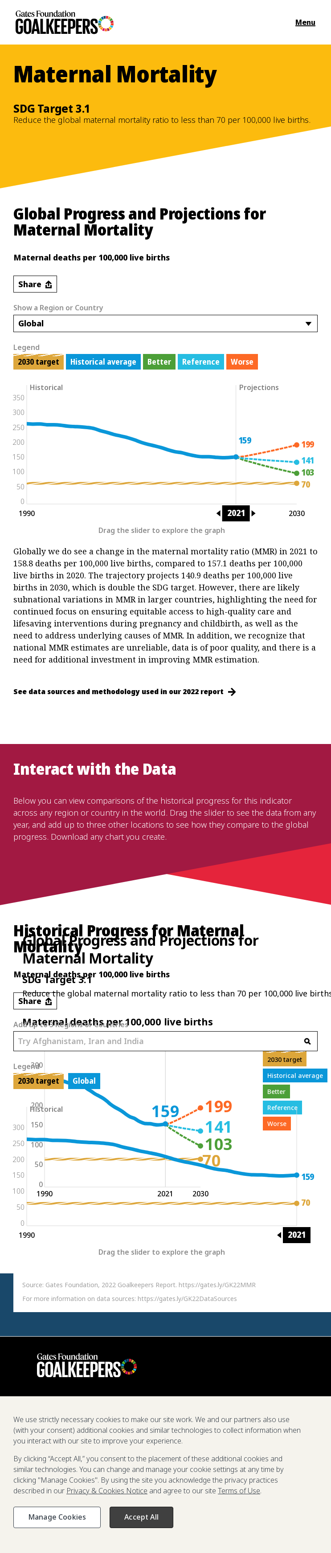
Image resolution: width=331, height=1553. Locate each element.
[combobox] (165, 323)
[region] (165, 1474)
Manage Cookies (57, 1517)
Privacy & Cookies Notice (106, 1491)
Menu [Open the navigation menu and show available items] (305, 22)
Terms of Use (239, 1491)
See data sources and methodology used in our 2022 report (124, 691)
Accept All (141, 1517)
